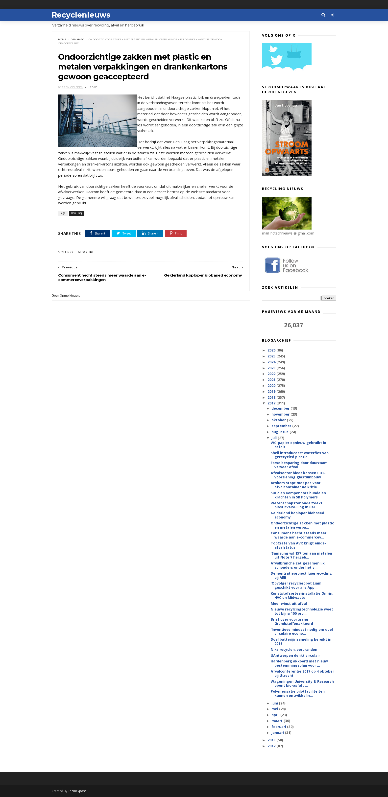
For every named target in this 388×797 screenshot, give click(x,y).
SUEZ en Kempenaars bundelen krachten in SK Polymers (298, 495)
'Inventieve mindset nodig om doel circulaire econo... (302, 631)
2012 (271, 746)
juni (275, 703)
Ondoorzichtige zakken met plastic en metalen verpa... (302, 525)
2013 (271, 740)
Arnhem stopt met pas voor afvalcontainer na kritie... (295, 484)
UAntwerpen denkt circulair (295, 655)
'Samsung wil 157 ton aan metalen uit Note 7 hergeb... (301, 555)
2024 (271, 362)
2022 (271, 373)
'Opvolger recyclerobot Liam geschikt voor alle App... (296, 585)
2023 (271, 368)
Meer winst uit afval (289, 603)
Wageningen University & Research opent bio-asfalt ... (302, 683)
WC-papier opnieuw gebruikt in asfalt (298, 444)
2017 (271, 403)
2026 (271, 350)
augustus (280, 431)
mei (275, 708)
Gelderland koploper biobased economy (297, 515)
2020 (271, 385)
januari (278, 732)
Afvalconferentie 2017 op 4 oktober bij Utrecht (302, 673)
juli (274, 437)
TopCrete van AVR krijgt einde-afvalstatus (298, 545)
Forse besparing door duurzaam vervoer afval (299, 464)
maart (277, 720)
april (275, 714)
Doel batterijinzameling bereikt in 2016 (301, 641)
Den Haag (77, 39)
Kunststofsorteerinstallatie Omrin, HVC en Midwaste (302, 595)
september (281, 425)
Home (62, 39)
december (281, 408)
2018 (271, 397)
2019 (271, 391)
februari (279, 726)
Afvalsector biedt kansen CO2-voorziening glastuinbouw (298, 474)
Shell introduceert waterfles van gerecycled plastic (300, 454)
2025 (271, 356)
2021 (271, 379)
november (281, 414)
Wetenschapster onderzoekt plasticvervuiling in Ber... (296, 505)
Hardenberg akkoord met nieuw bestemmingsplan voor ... (299, 663)
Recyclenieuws (81, 15)
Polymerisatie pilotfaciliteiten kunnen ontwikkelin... (298, 693)
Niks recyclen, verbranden (294, 649)
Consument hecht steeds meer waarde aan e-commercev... (298, 535)
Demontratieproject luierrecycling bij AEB (301, 575)
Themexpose (77, 791)
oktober (279, 420)
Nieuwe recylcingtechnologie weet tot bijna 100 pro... (302, 611)
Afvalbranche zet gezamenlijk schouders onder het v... (298, 565)
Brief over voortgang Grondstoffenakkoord (292, 621)
